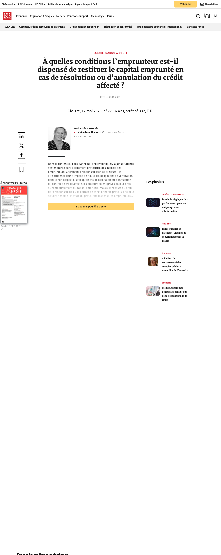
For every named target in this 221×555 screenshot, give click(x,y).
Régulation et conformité (118, 26)
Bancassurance (195, 26)
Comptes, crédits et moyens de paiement (41, 26)
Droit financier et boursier (84, 26)
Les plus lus (155, 182)
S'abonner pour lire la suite (91, 206)
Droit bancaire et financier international (159, 26)
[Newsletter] (209, 4)
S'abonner (185, 4)
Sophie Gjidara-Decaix (86, 128)
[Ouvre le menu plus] (113, 16)
